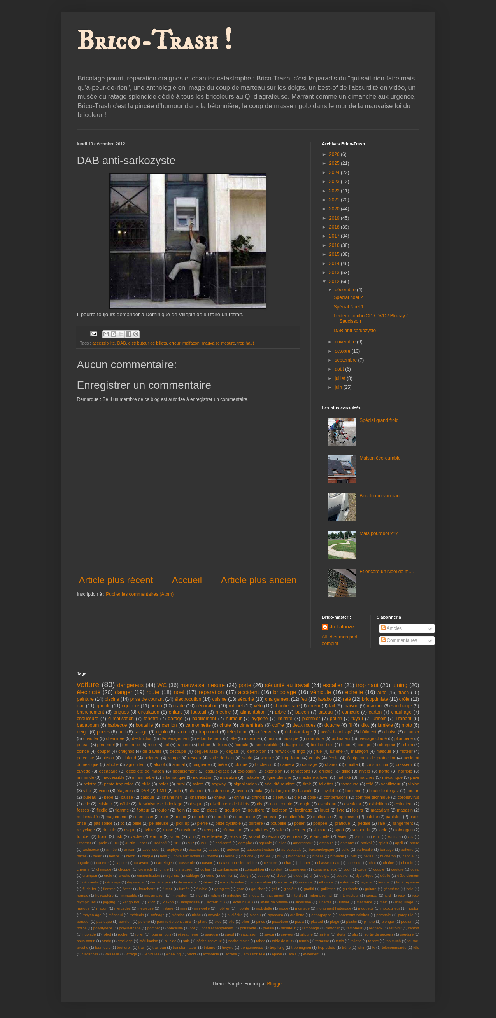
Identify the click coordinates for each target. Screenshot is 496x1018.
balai (258, 790)
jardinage (303, 810)
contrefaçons (336, 797)
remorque (131, 744)
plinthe (369, 921)
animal (178, 764)
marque (83, 908)
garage (175, 718)
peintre (89, 784)
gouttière (256, 810)
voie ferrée (212, 836)
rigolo (162, 732)
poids (163, 784)
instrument (275, 895)
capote (121, 863)
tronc (102, 836)
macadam (380, 810)
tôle (416, 947)
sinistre (320, 829)
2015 (335, 254)
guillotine (328, 889)
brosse (318, 856)
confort (276, 869)
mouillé (221, 816)
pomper (153, 928)
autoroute (220, 790)
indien (215, 895)
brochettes (297, 856)
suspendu (361, 829)
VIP (191, 843)
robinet (236, 705)
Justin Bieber (136, 843)
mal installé (87, 816)
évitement (311, 954)
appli (399, 843)
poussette (248, 928)
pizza (299, 921)
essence (306, 882)
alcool (159, 764)
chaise (390, 731)
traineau (159, 947)
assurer (195, 849)
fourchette (147, 889)
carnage (309, 764)
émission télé (254, 954)
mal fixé (344, 777)
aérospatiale (291, 849)
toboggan (404, 829)
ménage (158, 915)
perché (144, 921)
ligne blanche (278, 777)
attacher (196, 790)
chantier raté (286, 705)
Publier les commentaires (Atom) (140, 594)
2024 (335, 172)
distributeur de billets (147, 343)
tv (373, 947)
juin (339, 387)
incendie (252, 738)
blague (147, 856)
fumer (167, 889)
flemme (109, 889)
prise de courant (147, 699)
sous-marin (86, 941)
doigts (324, 875)
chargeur (387, 744)
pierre (202, 823)
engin (305, 803)
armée (111, 849)
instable (252, 777)
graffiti (309, 889)
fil (350, 725)
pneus (103, 732)
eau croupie (281, 803)
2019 (335, 218)
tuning (399, 685)
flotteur (143, 810)
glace (212, 810)
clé (297, 797)
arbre (280, 712)
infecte (254, 895)
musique (290, 738)
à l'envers (266, 732)
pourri (336, 718)
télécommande (394, 947)
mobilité (243, 908)
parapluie (405, 915)
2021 (335, 200)
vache (136, 836)
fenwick (282, 751)
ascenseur (150, 849)
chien (408, 744)
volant (254, 836)
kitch (152, 902)
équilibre (130, 705)
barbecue (117, 725)
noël (179, 692)
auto (381, 692)
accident (248, 692)
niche (196, 915)
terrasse (322, 941)
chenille (83, 869)
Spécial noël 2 (348, 297)
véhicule (320, 692)
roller (139, 934)
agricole (265, 843)
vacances (90, 954)
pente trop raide (119, 784)
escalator (352, 803)
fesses (83, 810)
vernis (314, 758)
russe (168, 829)
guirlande (350, 889)
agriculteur (136, 764)
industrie (234, 895)
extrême (347, 882)
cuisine (219, 699)
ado (177, 790)
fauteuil (198, 712)
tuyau (357, 718)
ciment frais (252, 725)
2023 (335, 181)
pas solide (103, 823)
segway (219, 784)
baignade (201, 764)
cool (347, 869)
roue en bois (161, 934)
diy (259, 803)
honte (384, 771)
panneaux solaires (353, 915)
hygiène (259, 718)
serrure (267, 758)
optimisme (348, 816)
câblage (192, 875)
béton (156, 705)
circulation (148, 712)
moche (200, 816)
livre (341, 810)
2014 (335, 263)
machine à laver (314, 777)
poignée (151, 758)
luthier (344, 902)
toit (166, 744)
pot (192, 928)
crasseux (404, 764)
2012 (335, 281)
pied (217, 921)
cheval (220, 797)
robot (107, 934)
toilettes (326, 784)
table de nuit (282, 941)
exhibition (378, 803)
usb (119, 836)
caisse (127, 797)
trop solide (326, 947)
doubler (342, 875)
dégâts (232, 751)
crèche (124, 875)
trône (346, 947)
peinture (85, 699)
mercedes (122, 908)
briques (121, 712)
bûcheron (388, 856)
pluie (146, 784)
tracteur (184, 744)
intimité (285, 718)
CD (411, 836)
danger (123, 692)
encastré (285, 882)
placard (317, 921)
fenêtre (151, 718)
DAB (121, 343)
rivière (149, 829)
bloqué (241, 764)
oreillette (297, 915)
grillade (326, 771)
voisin (235, 836)
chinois (258, 797)
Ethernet (84, 843)
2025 (335, 163)
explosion (247, 771)
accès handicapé (336, 731)
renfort (413, 928)
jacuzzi (371, 895)
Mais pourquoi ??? (378, 533)
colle (311, 797)
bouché (247, 856)
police (82, 928)
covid (414, 869)
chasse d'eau (328, 863)
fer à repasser (407, 882)
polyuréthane (129, 928)
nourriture (315, 738)
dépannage (187, 882)
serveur (287, 934)
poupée (320, 823)
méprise (178, 915)
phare (203, 921)
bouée (265, 856)
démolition (256, 751)
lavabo (325, 699)
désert (208, 882)
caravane (141, 863)
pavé (414, 777)
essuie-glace (217, 771)
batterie (407, 849)
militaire (166, 908)
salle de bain (221, 758)
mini (183, 908)
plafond (129, 758)
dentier (226, 875)
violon (413, 784)
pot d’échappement (217, 928)
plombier (311, 718)
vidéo (175, 836)
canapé (364, 744)
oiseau (255, 915)
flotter (127, 889)
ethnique (326, 882)
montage (302, 908)
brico (345, 744)
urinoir (379, 718)
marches (366, 777)
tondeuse (349, 784)
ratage (140, 732)
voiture (88, 684)
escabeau (327, 803)
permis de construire (174, 921)
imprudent (180, 895)
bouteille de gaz (384, 790)
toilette (356, 941)
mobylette (264, 908)
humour (234, 718)
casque (147, 797)
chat (372, 863)
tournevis (102, 947)
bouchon (353, 790)
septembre (346, 360)
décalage (113, 882)
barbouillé (364, 849)
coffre (278, 725)
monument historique (333, 908)
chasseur (354, 863)
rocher (123, 934)
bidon (130, 856)
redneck (375, 928)
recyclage (86, 829)
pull (122, 732)
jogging (109, 902)
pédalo (268, 928)
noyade (214, 915)
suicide (170, 941)
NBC (177, 843)
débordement (408, 875)
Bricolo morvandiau (379, 496)
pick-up (182, 823)
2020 (335, 209)
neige (82, 732)
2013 (335, 272)
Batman (394, 836)
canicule (350, 712)
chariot (331, 764)
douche (332, 725)
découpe (178, 751)
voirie (104, 790)
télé (369, 784)
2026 (335, 154)
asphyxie (174, 849)
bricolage (284, 692)
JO (116, 843)
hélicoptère (104, 895)
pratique (342, 823)
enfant (175, 712)
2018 (335, 227)
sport (339, 829)
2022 (335, 191)
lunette (336, 751)
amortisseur (302, 843)
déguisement (185, 771)
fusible (201, 889)
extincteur (403, 803)
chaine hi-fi (172, 797)
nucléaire (235, 915)
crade (179, 705)
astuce (214, 849)
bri (279, 856)
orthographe (321, 915)
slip (355, 934)
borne (230, 856)
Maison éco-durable (379, 458)
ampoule (326, 843)
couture (397, 869)
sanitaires (259, 829)
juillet (341, 378)
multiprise (322, 816)
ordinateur (341, 738)
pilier (245, 921)
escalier (333, 685)
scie (280, 829)
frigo (301, 751)
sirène (324, 934)
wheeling (173, 954)
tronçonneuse (251, 947)
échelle (354, 692)
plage (334, 921)
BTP (376, 836)
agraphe (245, 843)
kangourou (131, 902)
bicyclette (329, 790)
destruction (142, 738)
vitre (87, 790)
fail (332, 705)
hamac (82, 895)
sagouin (211, 934)
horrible (405, 771)
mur (271, 738)
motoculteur (390, 908)
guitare (370, 889)
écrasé (231, 954)
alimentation (253, 712)
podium (407, 921)
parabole (383, 915)
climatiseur (185, 869)
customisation (148, 875)
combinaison (227, 869)
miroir (181, 816)
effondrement (209, 738)
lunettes (325, 902)
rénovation (232, 829)
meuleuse (145, 908)
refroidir (395, 928)
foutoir (163, 810)
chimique (103, 869)
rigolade (89, 934)
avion (242, 790)
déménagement (174, 738)
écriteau (294, 836)
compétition (254, 869)
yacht (191, 954)
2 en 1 (360, 836)
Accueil (187, 580)
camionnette (198, 725)
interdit (297, 895)
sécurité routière (280, 784)
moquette (366, 908)
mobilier (223, 908)
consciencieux (325, 869)
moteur (406, 751)
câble (125, 803)
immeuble (129, 895)
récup (209, 829)
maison (350, 705)
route (153, 692)
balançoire (281, 790)
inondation (202, 777)
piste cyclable (228, 823)
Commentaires (399, 640)
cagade (83, 863)
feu (304, 699)
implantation (154, 895)
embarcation (261, 882)
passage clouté (372, 738)
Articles (391, 628)
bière (222, 764)
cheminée (115, 738)
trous (222, 744)
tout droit (124, 947)
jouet (324, 810)
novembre (346, 342)
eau (81, 705)
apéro (414, 843)
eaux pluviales (232, 882)
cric (86, 803)
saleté (198, 784)
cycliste (173, 875)
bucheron (264, 764)
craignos (126, 751)
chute (225, 725)
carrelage (164, 863)
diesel (281, 875)
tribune (209, 947)
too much (393, 941)
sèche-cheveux (209, 941)
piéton (108, 758)
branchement (90, 712)
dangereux (130, 685)
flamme (122, 810)
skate (341, 934)
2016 (335, 245)
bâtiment (368, 731)
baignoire (294, 744)
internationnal (321, 895)
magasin (405, 810)
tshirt (361, 947)
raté (347, 699)
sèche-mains (238, 941)
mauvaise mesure (218, 343)
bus (354, 856)
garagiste (222, 889)
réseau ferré (188, 934)
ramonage (310, 928)
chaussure (87, 718)
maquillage (404, 902)
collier (205, 869)
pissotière (280, 921)
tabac (260, 941)
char (288, 863)
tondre (373, 941)
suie (186, 941)
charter (304, 863)
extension (273, 771)
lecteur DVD (242, 902)
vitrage (131, 954)
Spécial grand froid (378, 420)
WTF (205, 843)
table (382, 829)
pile (232, 921)
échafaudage (298, 732)
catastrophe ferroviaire (238, 863)
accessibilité (103, 343)
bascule (305, 790)
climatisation (121, 718)
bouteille (144, 725)
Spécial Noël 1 (348, 307)
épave (277, 954)
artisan (129, 849)
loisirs (357, 810)
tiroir (307, 784)
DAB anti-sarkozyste (354, 330)
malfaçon (191, 343)
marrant (375, 705)
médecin (137, 915)
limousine (303, 902)
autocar (233, 849)
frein (181, 810)
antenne (347, 843)
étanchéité (319, 836)
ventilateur (391, 784)
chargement (277, 699)
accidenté (223, 843)
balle (345, 849)
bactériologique (321, 849)
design (245, 875)
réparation (211, 692)
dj (311, 875)
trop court (208, 732)
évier (342, 836)
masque (383, 751)
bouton (413, 790)
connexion (297, 869)
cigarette (145, 869)
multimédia (295, 816)
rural (180, 784)
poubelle (278, 823)
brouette (337, 856)
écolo (333, 758)
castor (207, 863)
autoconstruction (260, 849)
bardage (387, 849)
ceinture (270, 863)
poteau (83, 744)
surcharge (401, 705)
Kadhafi (160, 843)
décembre (346, 289)
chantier (411, 731)
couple (378, 869)
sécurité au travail (287, 685)
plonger (388, 921)
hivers (364, 771)
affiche (112, 764)
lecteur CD (216, 902)
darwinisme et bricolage (160, 803)
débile (385, 875)
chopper (125, 869)
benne (114, 856)
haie (409, 889)
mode (283, 908)
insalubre (228, 777)
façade (366, 882)
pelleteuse (158, 823)
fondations (300, 771)
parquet (83, 921)
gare (240, 889)
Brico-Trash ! (154, 41)
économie (211, 954)
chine (239, 797)
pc (122, 823)
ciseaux (279, 797)
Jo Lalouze (342, 627)
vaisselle (112, 954)
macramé (364, 902)
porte (244, 685)
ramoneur (354, 928)
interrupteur (349, 895)
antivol (366, 843)
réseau (194, 758)
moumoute (245, 816)
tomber (83, 836)
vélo (258, 705)
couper (103, 751)
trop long (277, 947)
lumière (385, 725)
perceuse (85, 758)
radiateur (288, 928)
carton (375, 712)
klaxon (168, 902)
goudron (232, 810)
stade (106, 941)
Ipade (102, 843)
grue (318, 751)
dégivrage (135, 882)
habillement (204, 718)
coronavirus (408, 797)
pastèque (104, 921)
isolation (279, 810)
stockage (125, 941)
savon (269, 934)
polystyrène (102, 928)
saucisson (249, 934)
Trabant (404, 718)
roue (151, 744)
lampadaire (190, 902)
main (384, 902)
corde (361, 869)
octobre (343, 351)
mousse (270, 816)
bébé (108, 797)
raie (381, 823)
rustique (188, 829)
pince (260, 921)
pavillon (125, 921)
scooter (298, 829)
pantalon (393, 816)
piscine (112, 699)
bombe (212, 856)
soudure (407, 934)
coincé (83, 751)
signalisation (245, 784)
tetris (340, 941)
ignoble (103, 705)
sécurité (246, 699)
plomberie (403, 738)
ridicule (109, 829)
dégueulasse (206, 751)
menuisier (144, 816)
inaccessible (113, 777)
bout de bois (322, 744)
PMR (161, 790)
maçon (101, 908)
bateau (326, 712)
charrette (198, 797)
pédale (364, 823)
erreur (174, 343)
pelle (137, 823)
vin (191, 836)
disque (196, 803)
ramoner (333, 928)
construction (377, 764)
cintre (164, 869)
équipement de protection (371, 758)
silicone (306, 934)
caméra (287, 764)
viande (156, 836)
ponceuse (175, 928)
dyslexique (364, 875)
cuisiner (105, 803)
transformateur (185, 947)
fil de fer (89, 889)
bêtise (368, 856)
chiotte (351, 764)
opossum (275, 915)
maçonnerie (116, 816)
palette (371, 816)
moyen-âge (92, 915)
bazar (81, 856)
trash (404, 692)
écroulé (241, 744)
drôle (404, 699)
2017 (335, 236)
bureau (89, 797)
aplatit (384, 843)
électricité (89, 692)
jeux (401, 895)
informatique (173, 777)
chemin (407, 863)
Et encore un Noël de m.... (386, 571)
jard (388, 895)
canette (102, 863)
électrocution (188, 699)
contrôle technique (373, 797)
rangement (403, 823)
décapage (108, 771)
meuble (223, 712)
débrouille (90, 882)
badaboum (88, 725)
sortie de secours (379, 934)
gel (274, 889)
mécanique (392, 777)
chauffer (90, 738)
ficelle (102, 810)
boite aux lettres (187, 856)
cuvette (84, 771)
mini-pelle (202, 908)
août (340, 369)
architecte (91, 849)
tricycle (228, 947)
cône (210, 875)
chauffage (401, 712)
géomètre (392, 889)
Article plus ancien (259, 580)
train (142, 947)
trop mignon (301, 947)
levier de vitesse (274, 902)
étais (292, 954)
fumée (184, 889)
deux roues (304, 725)
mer (164, 816)
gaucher (258, 889)
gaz (196, 810)
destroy (264, 875)
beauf (97, 856)
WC (162, 685)
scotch (183, 732)
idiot (364, 725)
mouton (413, 908)
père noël (106, 744)
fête (233, 738)
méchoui (116, 915)
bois (163, 856)
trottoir (204, 744)
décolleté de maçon (145, 771)
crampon (89, 875)
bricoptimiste (375, 699)
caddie (408, 856)
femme (383, 882)
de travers (151, 751)
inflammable (143, 777)
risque (129, 829)
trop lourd (291, 758)
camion (169, 725)
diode (297, 875)
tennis (304, 941)
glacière (290, 889)
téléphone (237, 732)
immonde (85, 777)
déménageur (160, 882)
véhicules (151, 954)
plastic (351, 921)
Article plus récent (116, 580)
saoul (229, 934)
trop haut (245, 343)
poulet (299, 823)
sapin (247, 758)
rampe (174, 758)
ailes (282, 843)
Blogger (275, 984)
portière (256, 823)
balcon (302, 712)
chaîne (388, 863)
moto (406, 725)
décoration (206, 705)
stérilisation (148, 941)
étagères (125, 790)
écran (273, 836)
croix (108, 875)
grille (346, 771)
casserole (187, 863)
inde (199, 895)
